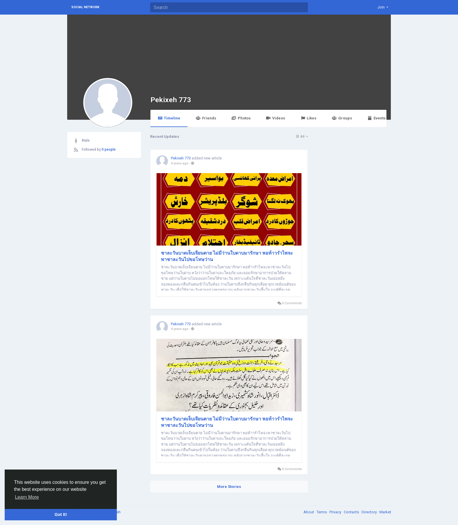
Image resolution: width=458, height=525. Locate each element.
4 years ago (179, 163)
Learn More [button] (27, 497)
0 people (109, 149)
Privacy (335, 512)
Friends (206, 118)
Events (376, 118)
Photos (241, 118)
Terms (322, 512)
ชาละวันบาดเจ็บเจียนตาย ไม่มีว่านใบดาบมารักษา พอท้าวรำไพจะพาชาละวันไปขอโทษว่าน (227, 256)
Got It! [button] (61, 514)
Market (385, 512)
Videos (275, 118)
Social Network (85, 7)
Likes (308, 118)
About (309, 512)
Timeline (169, 118)
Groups (342, 118)
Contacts (352, 512)
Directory (370, 512)
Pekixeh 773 (170, 99)
